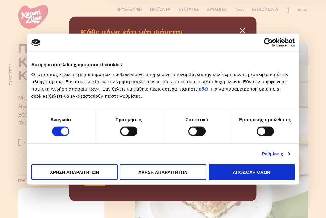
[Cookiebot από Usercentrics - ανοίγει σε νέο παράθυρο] (268, 42)
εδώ (203, 88)
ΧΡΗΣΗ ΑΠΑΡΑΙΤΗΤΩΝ (74, 171)
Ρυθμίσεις (272, 153)
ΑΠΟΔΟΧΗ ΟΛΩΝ (251, 171)
